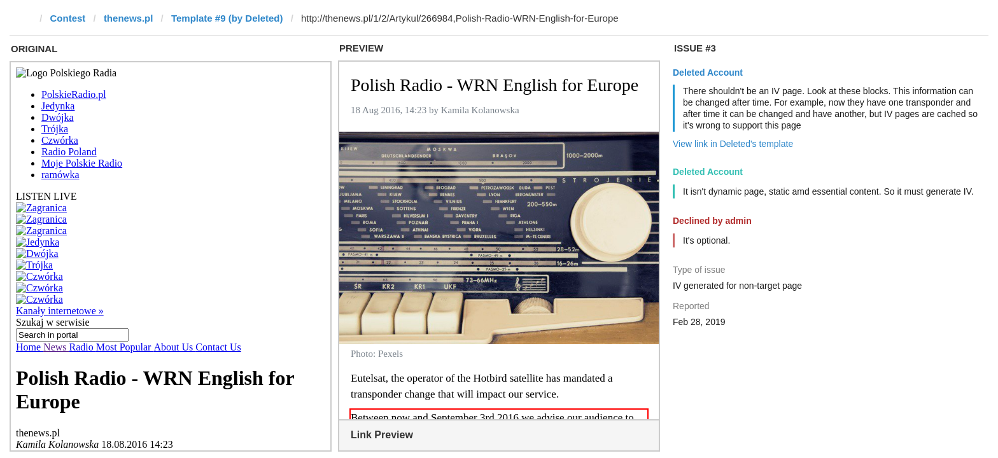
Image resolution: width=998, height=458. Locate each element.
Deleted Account (708, 72)
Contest (68, 18)
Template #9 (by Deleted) (227, 18)
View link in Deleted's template (733, 144)
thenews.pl (128, 18)
